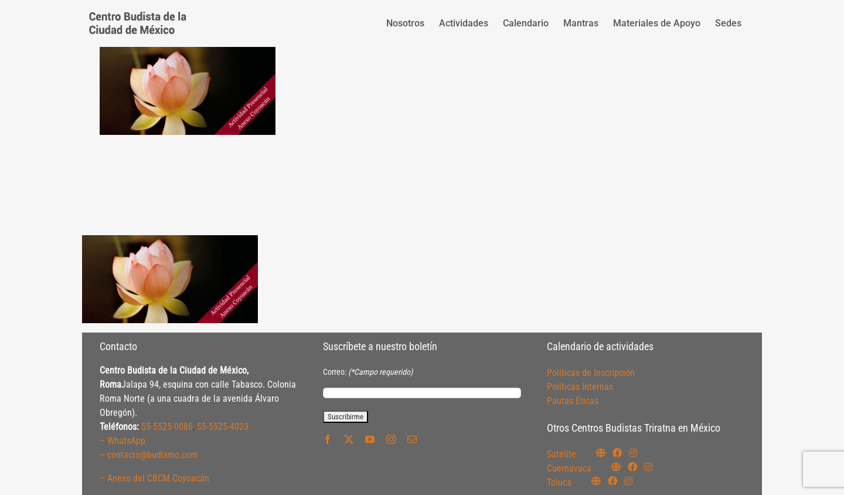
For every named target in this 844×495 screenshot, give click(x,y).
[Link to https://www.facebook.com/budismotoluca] (612, 481)
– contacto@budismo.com (149, 454)
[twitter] (348, 439)
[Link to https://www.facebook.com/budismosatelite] (617, 452)
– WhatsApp (122, 440)
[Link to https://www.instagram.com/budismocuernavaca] (648, 467)
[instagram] (391, 439)
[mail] (412, 439)
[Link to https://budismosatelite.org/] (600, 452)
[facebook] (327, 439)
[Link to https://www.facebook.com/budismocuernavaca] (632, 467)
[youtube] (370, 439)
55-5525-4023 (223, 426)
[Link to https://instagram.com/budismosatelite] (633, 452)
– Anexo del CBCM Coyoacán (154, 478)
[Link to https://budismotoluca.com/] (596, 481)
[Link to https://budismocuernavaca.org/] (616, 467)
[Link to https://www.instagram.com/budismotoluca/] (628, 481)
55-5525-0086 (167, 426)
